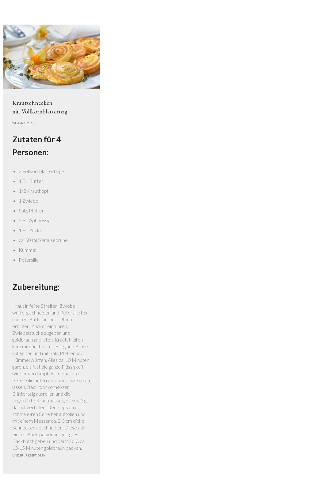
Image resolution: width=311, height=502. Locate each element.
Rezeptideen (35, 455)
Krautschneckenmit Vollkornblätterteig (39, 107)
